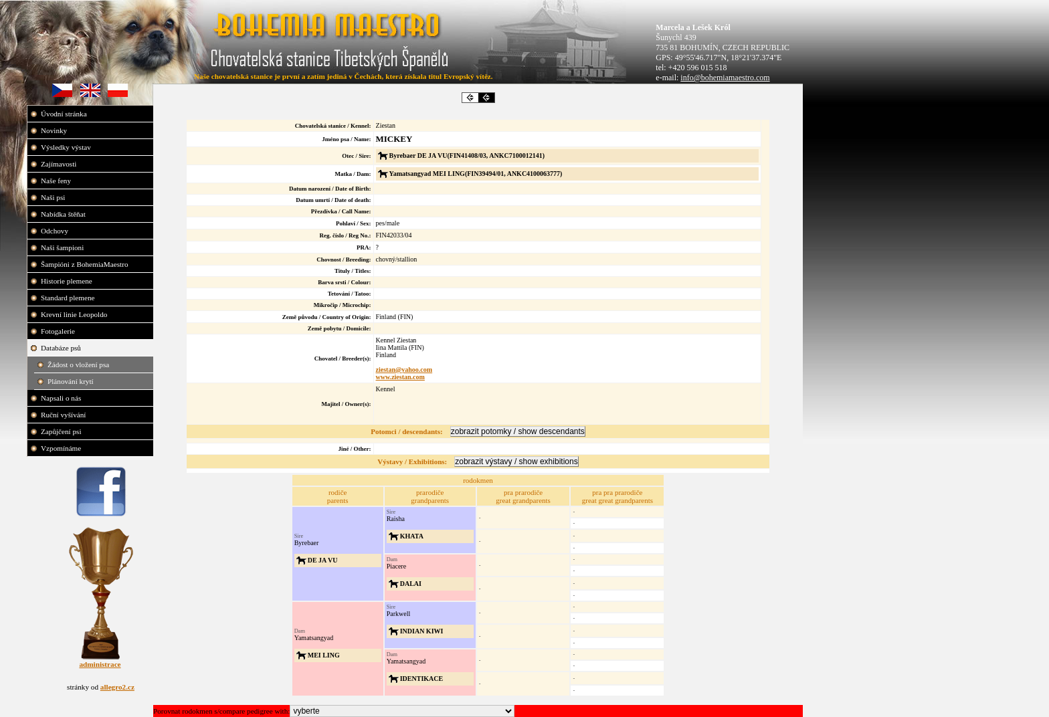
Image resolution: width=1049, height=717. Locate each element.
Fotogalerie (59, 331)
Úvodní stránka (64, 114)
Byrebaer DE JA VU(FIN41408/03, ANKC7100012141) (467, 155)
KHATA (411, 536)
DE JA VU (323, 560)
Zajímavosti (59, 164)
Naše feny (57, 181)
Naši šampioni (63, 247)
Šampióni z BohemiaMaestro (85, 264)
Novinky (55, 130)
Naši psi (54, 197)
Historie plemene (67, 281)
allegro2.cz (117, 687)
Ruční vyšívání (63, 415)
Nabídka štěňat (64, 214)
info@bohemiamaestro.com (724, 77)
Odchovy (55, 231)
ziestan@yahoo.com (404, 369)
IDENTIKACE (421, 678)
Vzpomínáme (62, 448)
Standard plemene (68, 298)
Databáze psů (62, 348)
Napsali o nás (62, 398)
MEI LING (324, 655)
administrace (99, 664)
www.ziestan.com (400, 377)
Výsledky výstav (67, 147)
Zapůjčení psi (62, 431)
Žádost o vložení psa (79, 365)
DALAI (410, 583)
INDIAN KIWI (422, 631)
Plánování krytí (71, 381)
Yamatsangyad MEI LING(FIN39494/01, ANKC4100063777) (476, 173)
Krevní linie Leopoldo (75, 314)
